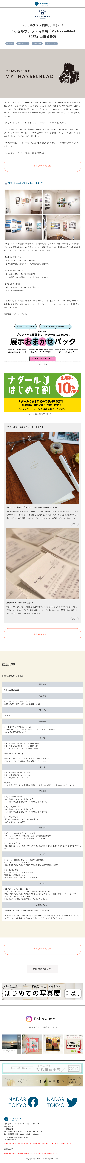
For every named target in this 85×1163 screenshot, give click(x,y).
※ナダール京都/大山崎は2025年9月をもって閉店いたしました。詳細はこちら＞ (31, 1153)
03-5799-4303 (13, 1134)
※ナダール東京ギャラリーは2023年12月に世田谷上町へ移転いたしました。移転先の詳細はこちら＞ (37, 1143)
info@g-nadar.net (32, 1134)
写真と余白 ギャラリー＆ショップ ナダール (22, 1124)
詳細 (74, 524)
